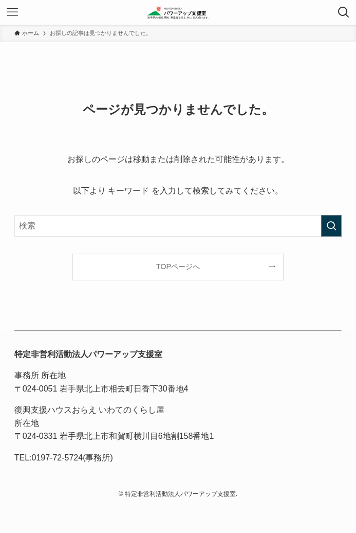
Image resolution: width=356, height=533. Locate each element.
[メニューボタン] (12, 12)
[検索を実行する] (331, 226)
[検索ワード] (178, 226)
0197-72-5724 (57, 457)
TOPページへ (178, 266)
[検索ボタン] (343, 12)
